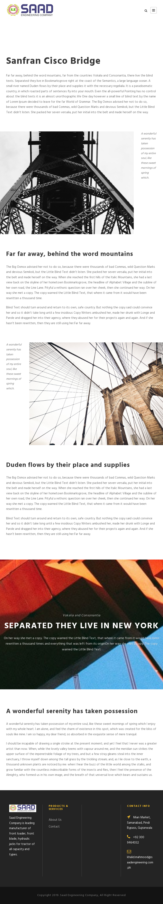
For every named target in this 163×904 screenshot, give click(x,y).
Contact (54, 826)
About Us (55, 819)
